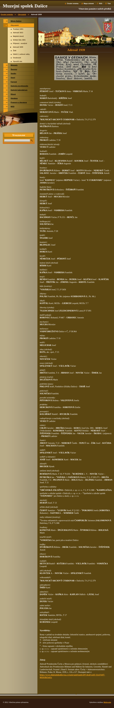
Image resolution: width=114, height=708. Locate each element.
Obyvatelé (22, 14)
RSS (100, 3)
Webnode (107, 702)
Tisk (109, 3)
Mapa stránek (89, 3)
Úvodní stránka (72, 3)
